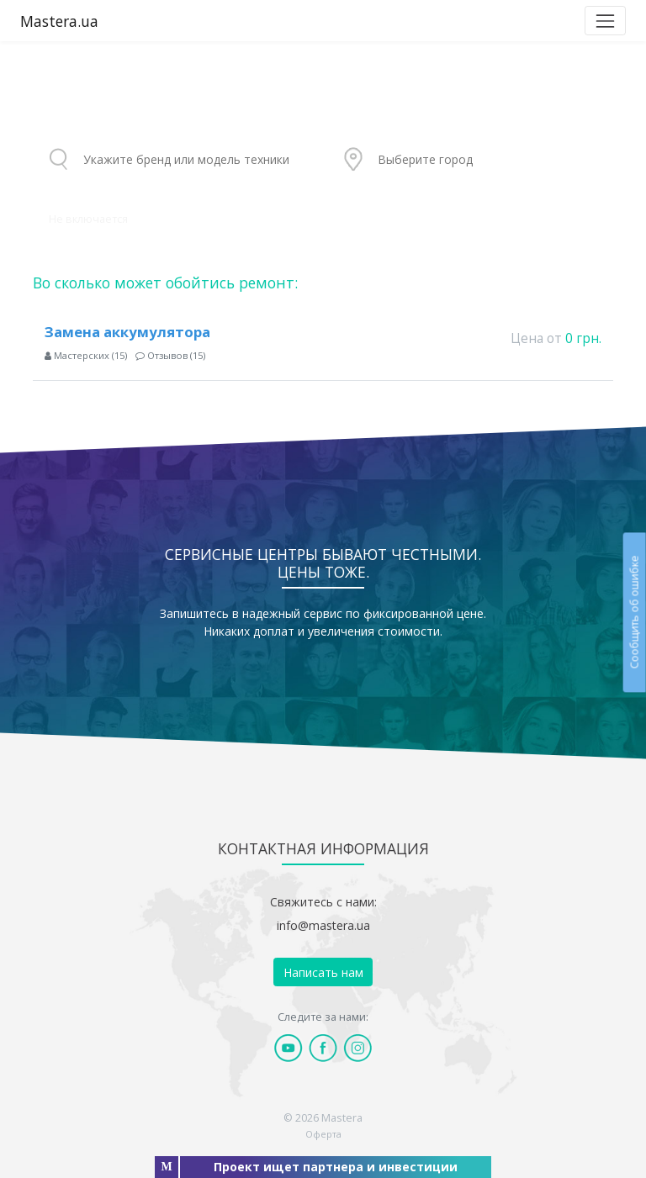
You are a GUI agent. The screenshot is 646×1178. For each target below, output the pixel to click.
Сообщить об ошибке (634, 611)
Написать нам (323, 972)
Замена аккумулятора (127, 331)
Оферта (323, 1134)
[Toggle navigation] (605, 20)
